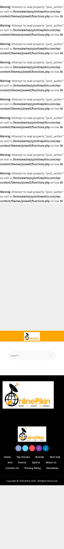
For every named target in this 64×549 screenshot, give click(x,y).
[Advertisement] (32, 235)
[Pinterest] (32, 448)
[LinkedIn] (46, 448)
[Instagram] (39, 448)
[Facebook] (18, 448)
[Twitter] (25, 448)
